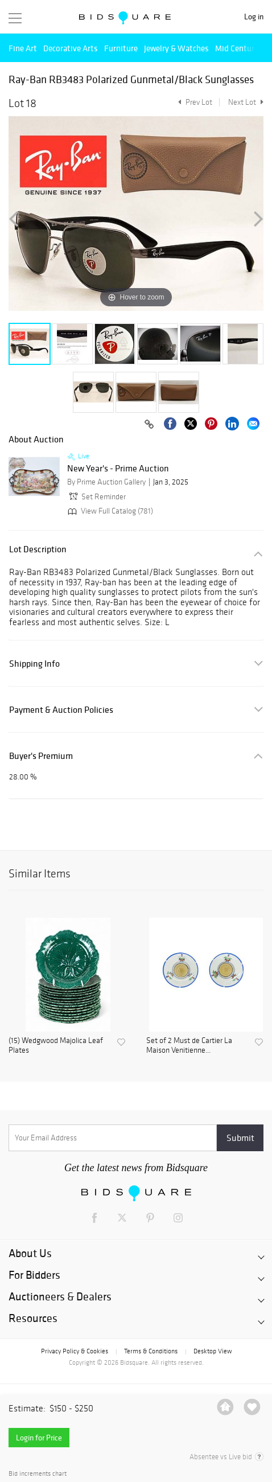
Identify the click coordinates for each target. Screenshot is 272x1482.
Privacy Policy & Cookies (74, 1351)
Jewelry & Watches (176, 48)
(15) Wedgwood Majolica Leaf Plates (56, 1045)
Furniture (121, 48)
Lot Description (38, 549)
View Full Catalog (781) (109, 511)
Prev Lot (193, 102)
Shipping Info (34, 663)
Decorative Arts (70, 48)
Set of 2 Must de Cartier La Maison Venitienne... (189, 1045)
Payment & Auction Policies (61, 709)
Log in (253, 17)
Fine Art (23, 48)
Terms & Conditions (151, 1351)
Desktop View (212, 1351)
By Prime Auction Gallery (106, 482)
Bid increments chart (38, 1473)
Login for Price (39, 1437)
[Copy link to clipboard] (149, 425)
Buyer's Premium (41, 755)
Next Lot (245, 102)
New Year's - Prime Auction (118, 468)
